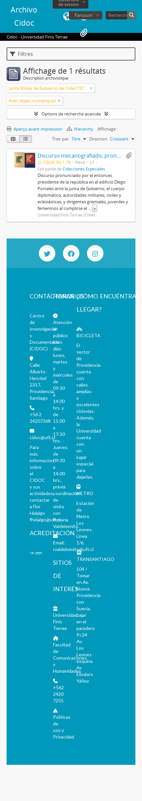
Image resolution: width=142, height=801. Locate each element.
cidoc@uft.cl (42, 437)
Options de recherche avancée (71, 114)
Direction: (98, 139)
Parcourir (83, 15)
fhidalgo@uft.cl (45, 519)
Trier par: (61, 139)
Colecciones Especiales (84, 168)
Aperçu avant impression (34, 129)
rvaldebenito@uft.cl (73, 549)
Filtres (21, 54)
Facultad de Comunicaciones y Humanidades (70, 658)
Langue (67, 16)
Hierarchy (80, 129)
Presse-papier (83, 33)
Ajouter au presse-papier (128, 155)
